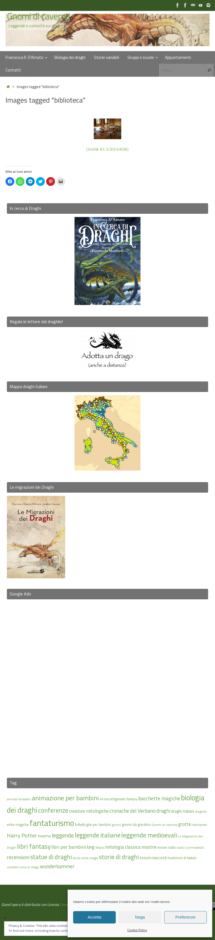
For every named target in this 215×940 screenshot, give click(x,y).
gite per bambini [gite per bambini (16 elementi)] (98, 824)
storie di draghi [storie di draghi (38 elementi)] (119, 857)
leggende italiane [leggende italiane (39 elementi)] (97, 835)
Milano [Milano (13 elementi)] (99, 847)
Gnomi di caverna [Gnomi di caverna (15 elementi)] (164, 824)
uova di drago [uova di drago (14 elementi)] (29, 867)
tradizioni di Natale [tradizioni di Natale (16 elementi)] (182, 858)
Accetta (94, 917)
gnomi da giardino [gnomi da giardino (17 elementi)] (136, 824)
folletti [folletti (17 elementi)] (80, 824)
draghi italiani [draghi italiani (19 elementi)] (182, 811)
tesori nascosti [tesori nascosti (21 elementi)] (153, 857)
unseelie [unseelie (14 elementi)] (12, 867)
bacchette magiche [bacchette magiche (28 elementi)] (159, 798)
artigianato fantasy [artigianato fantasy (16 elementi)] (123, 799)
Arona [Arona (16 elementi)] (104, 799)
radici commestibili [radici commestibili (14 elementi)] (190, 847)
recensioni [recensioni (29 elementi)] (18, 857)
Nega (140, 917)
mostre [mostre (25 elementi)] (148, 847)
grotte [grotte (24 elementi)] (184, 824)
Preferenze (185, 917)
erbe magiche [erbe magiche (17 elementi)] (18, 824)
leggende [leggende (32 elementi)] (63, 835)
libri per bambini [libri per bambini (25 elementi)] (68, 847)
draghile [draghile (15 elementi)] (201, 811)
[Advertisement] (107, 685)
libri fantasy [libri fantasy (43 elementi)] (34, 846)
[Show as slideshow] (107, 149)
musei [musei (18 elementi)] (162, 847)
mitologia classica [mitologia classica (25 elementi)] (122, 847)
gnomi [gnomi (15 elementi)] (116, 824)
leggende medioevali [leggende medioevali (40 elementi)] (149, 835)
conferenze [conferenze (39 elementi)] (53, 810)
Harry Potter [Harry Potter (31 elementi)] (22, 835)
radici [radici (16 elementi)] (172, 847)
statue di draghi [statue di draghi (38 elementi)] (51, 857)
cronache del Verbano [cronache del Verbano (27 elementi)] (132, 811)
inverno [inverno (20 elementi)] (44, 836)
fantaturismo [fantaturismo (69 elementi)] (52, 823)
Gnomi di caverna (38, 16)
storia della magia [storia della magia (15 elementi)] (85, 858)
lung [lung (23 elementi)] (91, 847)
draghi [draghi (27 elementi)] (163, 811)
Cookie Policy (137, 930)
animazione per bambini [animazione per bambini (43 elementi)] (65, 798)
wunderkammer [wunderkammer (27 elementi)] (57, 866)
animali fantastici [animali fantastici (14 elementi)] (19, 799)
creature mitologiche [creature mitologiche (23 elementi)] (89, 811)
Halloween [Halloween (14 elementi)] (199, 824)
